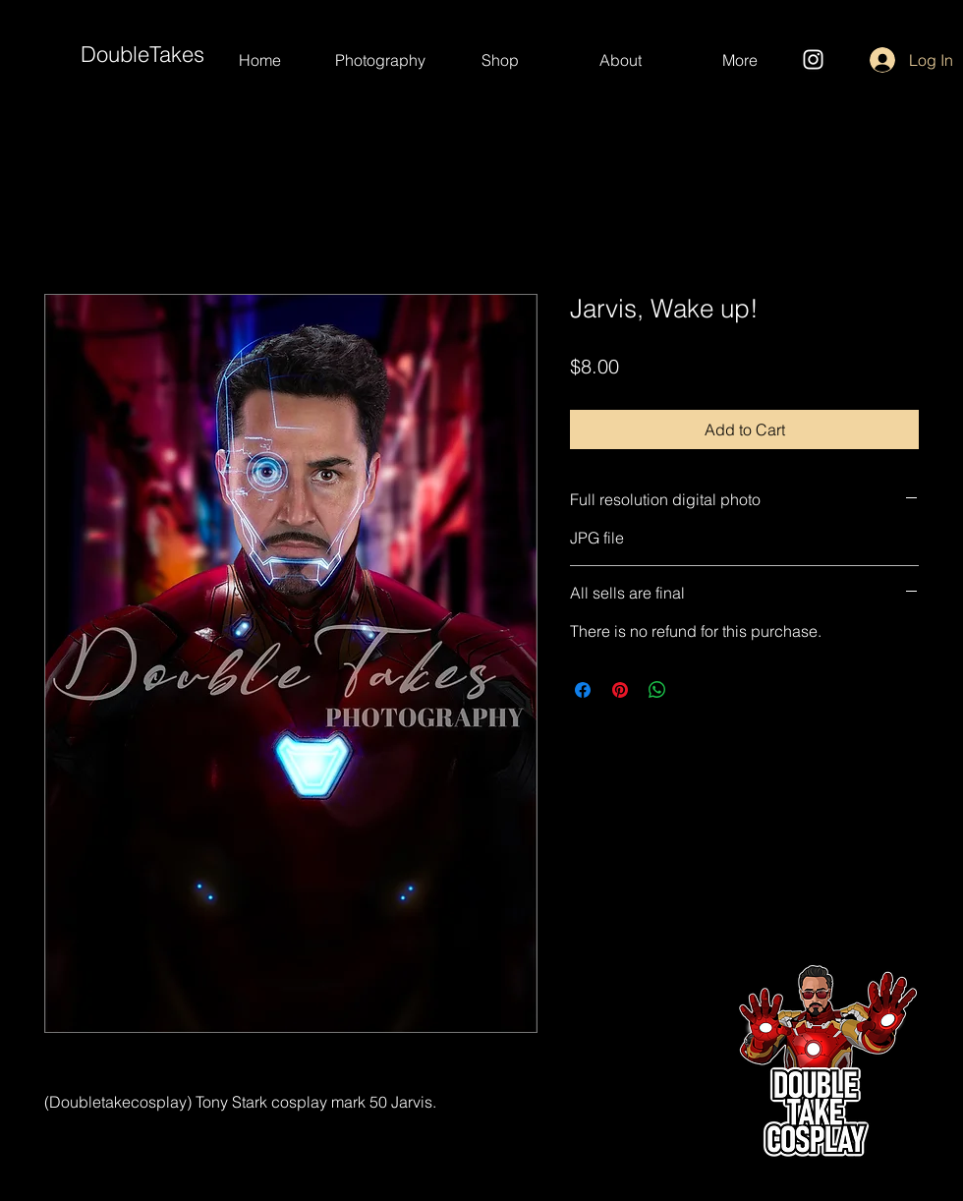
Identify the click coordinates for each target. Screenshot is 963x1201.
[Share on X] (695, 690)
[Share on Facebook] (583, 690)
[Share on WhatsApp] (657, 690)
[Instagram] (813, 59)
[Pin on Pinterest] (620, 690)
